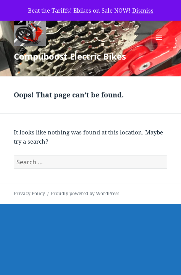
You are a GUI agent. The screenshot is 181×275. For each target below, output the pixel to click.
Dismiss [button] (143, 10)
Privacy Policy (29, 193)
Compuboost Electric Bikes (70, 56)
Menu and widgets (159, 45)
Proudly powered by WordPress (85, 193)
